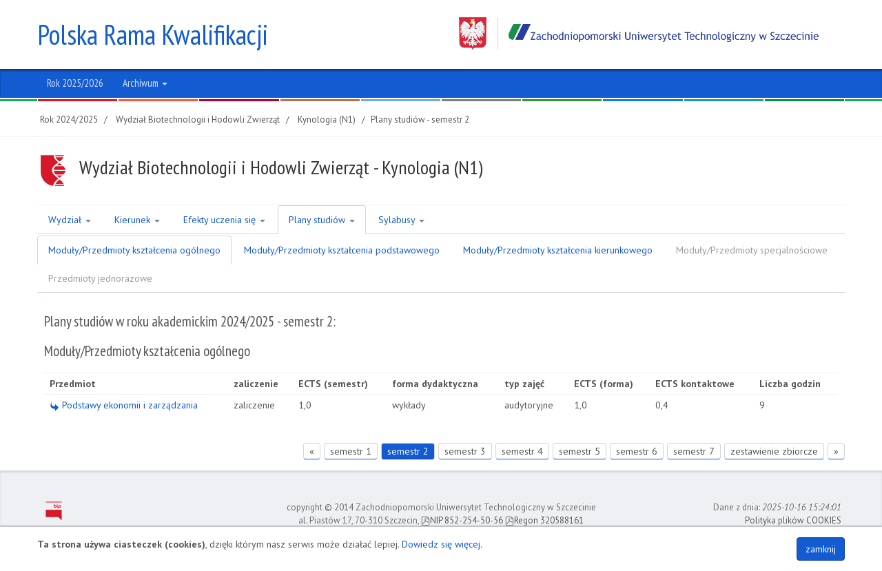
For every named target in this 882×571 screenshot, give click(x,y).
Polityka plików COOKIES (793, 520)
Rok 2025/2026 (75, 83)
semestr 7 (694, 451)
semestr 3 (465, 451)
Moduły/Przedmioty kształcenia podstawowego (342, 250)
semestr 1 (350, 451)
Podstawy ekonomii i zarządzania (124, 405)
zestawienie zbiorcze (774, 451)
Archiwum (145, 83)
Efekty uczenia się (224, 220)
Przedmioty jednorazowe (100, 278)
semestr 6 (636, 451)
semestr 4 (522, 451)
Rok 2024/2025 (69, 119)
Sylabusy (401, 220)
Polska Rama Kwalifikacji (152, 34)
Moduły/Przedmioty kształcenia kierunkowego (558, 250)
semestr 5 (579, 451)
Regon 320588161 (544, 520)
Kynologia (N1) (327, 119)
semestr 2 (408, 451)
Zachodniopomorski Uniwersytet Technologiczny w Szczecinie (639, 33)
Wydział (69, 220)
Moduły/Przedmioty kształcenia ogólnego (134, 250)
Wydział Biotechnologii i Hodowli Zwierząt (198, 119)
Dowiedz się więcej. (442, 544)
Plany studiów (322, 220)
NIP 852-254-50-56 (462, 520)
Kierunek (137, 220)
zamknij (821, 549)
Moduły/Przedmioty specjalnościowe (752, 250)
